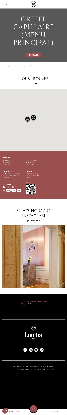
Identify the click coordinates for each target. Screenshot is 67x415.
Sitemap (51, 369)
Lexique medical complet (22, 369)
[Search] (7, 4)
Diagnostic (14, 412)
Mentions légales (18, 366)
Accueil (3, 66)
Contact (33, 55)
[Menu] (59, 4)
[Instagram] (33, 256)
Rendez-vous (52, 412)
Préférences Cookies (39, 369)
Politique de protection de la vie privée (39, 366)
